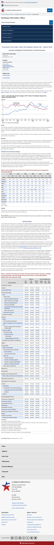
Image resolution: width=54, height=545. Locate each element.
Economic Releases (7, 466)
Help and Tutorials (32, 529)
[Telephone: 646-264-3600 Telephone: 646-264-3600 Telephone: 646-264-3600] (21, 503)
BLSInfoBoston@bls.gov (7, 65)
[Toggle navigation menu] (49, 10)
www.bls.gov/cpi (23, 246)
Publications (5, 461)
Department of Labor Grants (9, 519)
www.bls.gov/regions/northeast (8, 66)
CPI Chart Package (6, 77)
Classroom (5, 471)
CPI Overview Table (6, 75)
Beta (3, 477)
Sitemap (29, 515)
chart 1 (7, 92)
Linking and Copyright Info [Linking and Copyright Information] (34, 524)
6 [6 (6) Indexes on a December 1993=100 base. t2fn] (19, 361)
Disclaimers (30, 522)
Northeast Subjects (7, 33)
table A (2, 92)
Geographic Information (20, 14)
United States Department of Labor (9, 5)
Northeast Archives (7, 37)
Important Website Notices (34, 527)
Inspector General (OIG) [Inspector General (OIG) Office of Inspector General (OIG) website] (8, 515)
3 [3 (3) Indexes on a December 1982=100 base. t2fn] (10, 328)
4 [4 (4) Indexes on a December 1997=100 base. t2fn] (16, 373)
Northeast (29, 14)
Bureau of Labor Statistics (7, 14)
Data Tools (5, 456)
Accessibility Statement (33, 532)
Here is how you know (30, 2)
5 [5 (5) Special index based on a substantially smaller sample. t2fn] (17, 359)
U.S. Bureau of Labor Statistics (13, 10)
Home (3, 446)
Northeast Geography (7, 30)
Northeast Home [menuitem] (6, 26)
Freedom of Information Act (34, 517)
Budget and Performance (8, 517)
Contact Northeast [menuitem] (6, 41)
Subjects (4, 451)
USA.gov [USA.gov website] (4, 524)
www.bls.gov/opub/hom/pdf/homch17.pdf (32, 247)
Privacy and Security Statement (35, 519)
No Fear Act (5, 522)
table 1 (45, 92)
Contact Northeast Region (18, 508)
